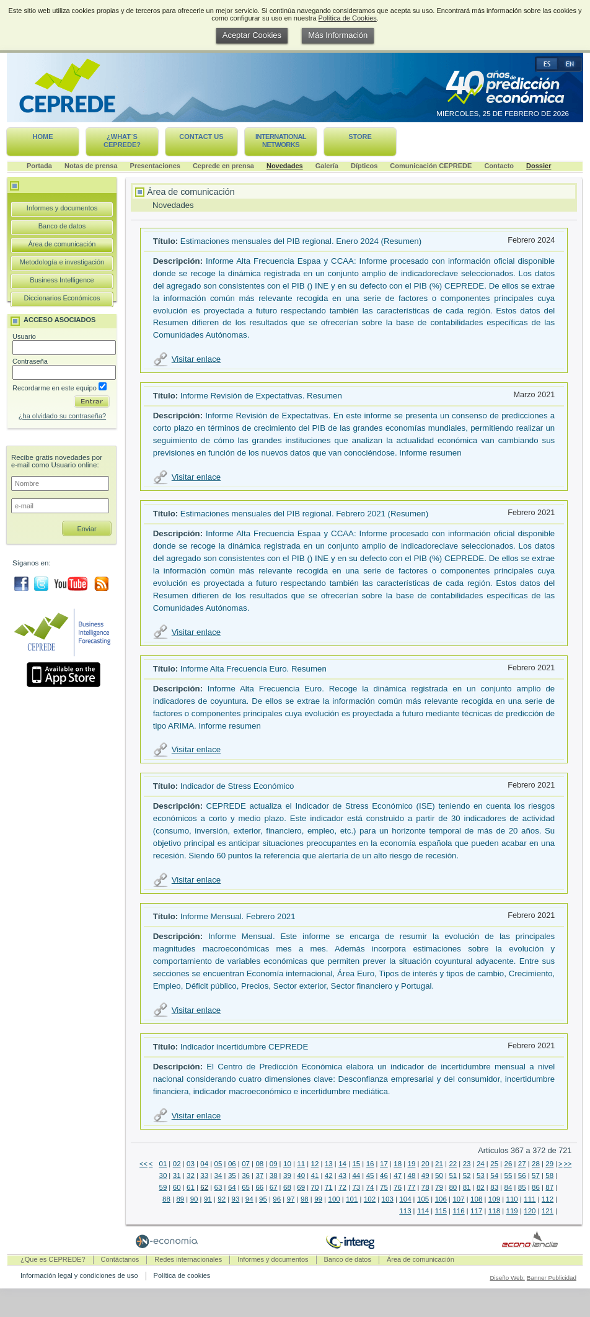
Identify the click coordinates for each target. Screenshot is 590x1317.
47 (398, 1175)
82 (481, 1187)
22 (453, 1163)
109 (494, 1199)
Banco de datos (62, 226)
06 (232, 1163)
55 (508, 1175)
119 (512, 1211)
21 (439, 1163)
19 (412, 1163)
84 (508, 1187)
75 (384, 1187)
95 (263, 1199)
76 (398, 1187)
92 (222, 1199)
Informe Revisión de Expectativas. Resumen (261, 395)
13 (329, 1163)
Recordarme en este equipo (59, 388)
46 (384, 1175)
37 (259, 1175)
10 (287, 1163)
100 (334, 1199)
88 (166, 1199)
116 (458, 1211)
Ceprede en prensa (223, 165)
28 (536, 1163)
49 (425, 1175)
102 (370, 1199)
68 (287, 1187)
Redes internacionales (188, 1259)
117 (476, 1211)
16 (370, 1163)
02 (177, 1163)
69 (301, 1187)
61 (191, 1187)
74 (370, 1187)
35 (232, 1175)
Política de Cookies (348, 18)
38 (274, 1175)
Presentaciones (155, 165)
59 (163, 1187)
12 (315, 1163)
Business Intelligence (62, 280)
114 (423, 1211)
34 (218, 1175)
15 (356, 1163)
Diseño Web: (507, 1277)
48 (412, 1175)
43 (342, 1175)
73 (356, 1187)
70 (315, 1187)
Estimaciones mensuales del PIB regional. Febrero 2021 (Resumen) (304, 513)
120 (529, 1211)
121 (547, 1211)
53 (481, 1175)
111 (529, 1199)
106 (441, 1199)
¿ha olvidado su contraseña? (62, 416)
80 (453, 1187)
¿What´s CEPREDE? (122, 140)
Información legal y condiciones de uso (79, 1275)
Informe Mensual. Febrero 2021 (238, 916)
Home (43, 136)
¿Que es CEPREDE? (53, 1259)
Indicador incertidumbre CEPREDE (244, 1046)
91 (208, 1199)
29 (549, 1163)
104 (405, 1199)
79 (439, 1187)
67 (274, 1187)
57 (536, 1175)
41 (315, 1175)
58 (549, 1175)
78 (425, 1187)
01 (163, 1163)
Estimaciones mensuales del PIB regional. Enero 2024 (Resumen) (300, 241)
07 (246, 1163)
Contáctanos (120, 1259)
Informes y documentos (62, 208)
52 (467, 1175)
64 (232, 1187)
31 (177, 1175)
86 (536, 1187)
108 (476, 1199)
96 (277, 1199)
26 (508, 1163)
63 (218, 1187)
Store (360, 136)
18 (398, 1163)
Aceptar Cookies (251, 35)
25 (494, 1163)
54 (494, 1175)
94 (249, 1199)
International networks (280, 140)
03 (191, 1163)
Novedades (284, 165)
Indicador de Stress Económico (237, 786)
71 (329, 1187)
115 (441, 1211)
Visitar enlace (196, 359)
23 (467, 1163)
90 (194, 1199)
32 (191, 1175)
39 (287, 1175)
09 (274, 1163)
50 (439, 1175)
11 (301, 1163)
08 (259, 1163)
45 (370, 1175)
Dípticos (364, 165)
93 (236, 1199)
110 (512, 1199)
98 (305, 1199)
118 (494, 1211)
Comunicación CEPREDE (431, 165)
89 (180, 1199)
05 (218, 1163)
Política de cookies (182, 1275)
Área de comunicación (62, 244)
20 (425, 1163)
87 (549, 1187)
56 (522, 1175)
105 (423, 1199)
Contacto (499, 165)
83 (494, 1187)
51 (453, 1175)
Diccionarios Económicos (62, 298)
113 (405, 1211)
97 (291, 1199)
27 (522, 1163)
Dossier (538, 165)
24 (481, 1163)
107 (458, 1199)
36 (246, 1175)
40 (301, 1175)
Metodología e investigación (62, 262)
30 (163, 1175)
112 (547, 1199)
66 (259, 1187)
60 (177, 1187)
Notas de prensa (91, 165)
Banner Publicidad (551, 1277)
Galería (326, 165)
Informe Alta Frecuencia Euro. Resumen (253, 668)
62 (204, 1187)
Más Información (338, 35)
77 (412, 1187)
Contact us (201, 136)
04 (204, 1163)
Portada (39, 165)
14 (342, 1163)
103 (388, 1199)
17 (384, 1163)
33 (204, 1175)
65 (246, 1187)
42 (329, 1175)
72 (342, 1187)
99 (318, 1199)
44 (356, 1175)
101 (352, 1199)
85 (522, 1187)
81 (467, 1187)
